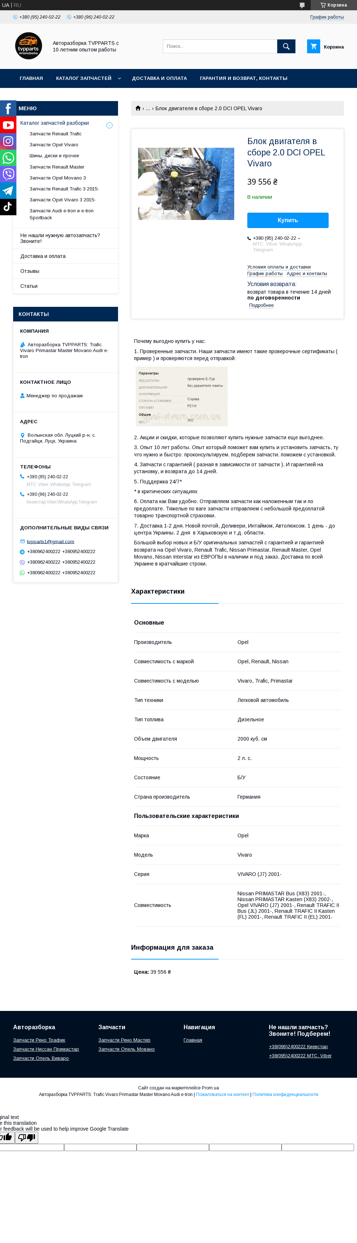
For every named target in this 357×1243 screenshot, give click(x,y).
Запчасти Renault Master (57, 167)
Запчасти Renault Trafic (56, 133)
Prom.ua (210, 1087)
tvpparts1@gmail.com (50, 541)
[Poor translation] (26, 1138)
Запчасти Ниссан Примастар (46, 1049)
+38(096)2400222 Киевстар (298, 1046)
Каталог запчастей (83, 78)
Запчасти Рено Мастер (124, 1040)
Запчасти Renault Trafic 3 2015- (64, 189)
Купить (288, 220)
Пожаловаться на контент (222, 1094)
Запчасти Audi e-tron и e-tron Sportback (62, 214)
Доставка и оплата (159, 78)
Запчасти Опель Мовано (126, 1049)
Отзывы (29, 271)
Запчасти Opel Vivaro (54, 144)
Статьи (29, 286)
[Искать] (286, 46)
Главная (31, 78)
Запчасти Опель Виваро (41, 1058)
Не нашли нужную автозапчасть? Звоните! (60, 238)
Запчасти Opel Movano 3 (58, 178)
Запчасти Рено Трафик (39, 1040)
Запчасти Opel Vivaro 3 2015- (63, 199)
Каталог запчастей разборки (54, 123)
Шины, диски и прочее (54, 155)
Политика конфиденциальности (285, 1094)
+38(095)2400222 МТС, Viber (300, 1055)
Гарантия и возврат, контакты (243, 78)
